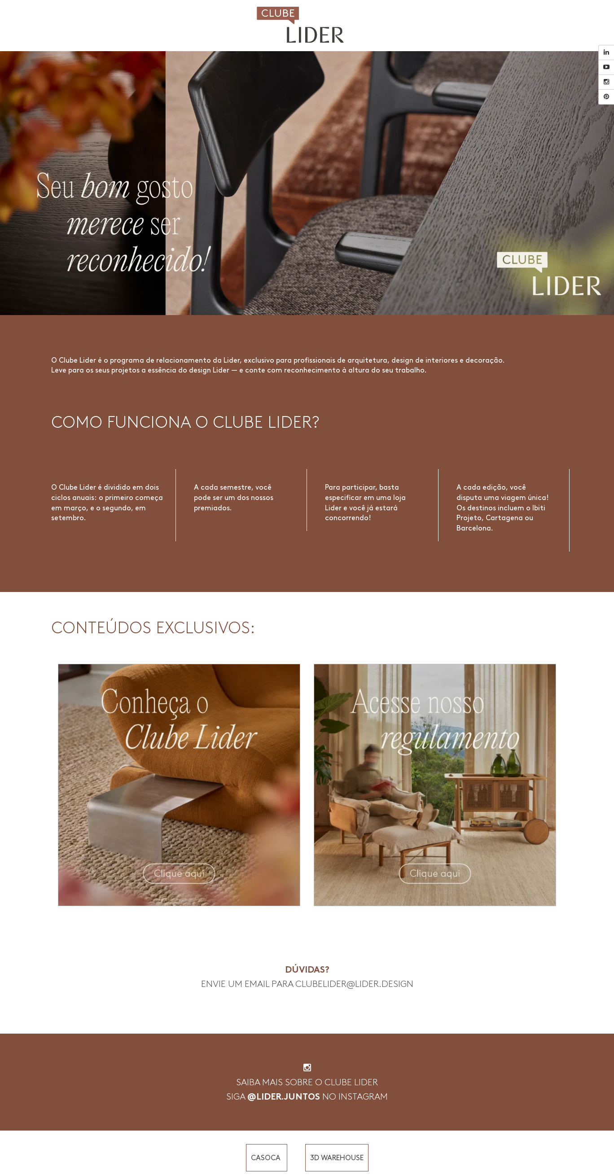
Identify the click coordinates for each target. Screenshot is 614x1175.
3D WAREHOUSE (337, 1157)
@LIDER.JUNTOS (283, 1096)
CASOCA (266, 1157)
